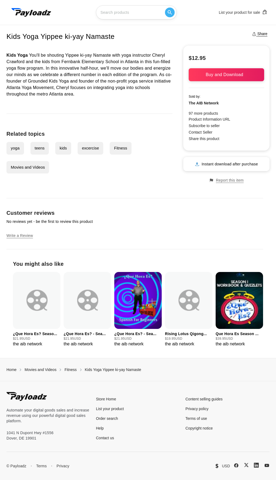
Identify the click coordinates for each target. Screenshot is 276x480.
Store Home (106, 399)
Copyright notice (199, 428)
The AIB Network (204, 103)
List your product (110, 409)
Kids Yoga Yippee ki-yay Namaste (113, 369)
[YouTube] (267, 465)
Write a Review (19, 235)
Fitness (120, 148)
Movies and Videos (28, 167)
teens (40, 148)
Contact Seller (200, 132)
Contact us (105, 438)
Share (259, 34)
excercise (90, 148)
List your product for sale (243, 12)
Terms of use (196, 418)
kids (63, 148)
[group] (36, 309)
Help (100, 428)
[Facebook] (236, 465)
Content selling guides (204, 399)
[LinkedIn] (256, 465)
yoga (15, 148)
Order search (107, 418)
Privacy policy (197, 409)
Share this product (204, 139)
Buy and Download (226, 74)
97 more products (203, 113)
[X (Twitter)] (246, 465)
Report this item (226, 180)
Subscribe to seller (204, 126)
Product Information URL (209, 119)
